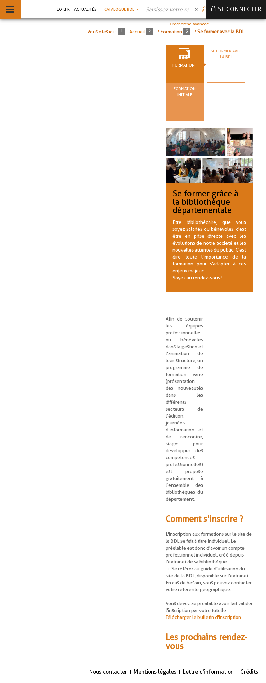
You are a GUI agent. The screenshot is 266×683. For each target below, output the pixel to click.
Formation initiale (185, 91)
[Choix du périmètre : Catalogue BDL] (121, 9)
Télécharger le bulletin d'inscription (203, 617)
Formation (183, 65)
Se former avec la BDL (226, 53)
